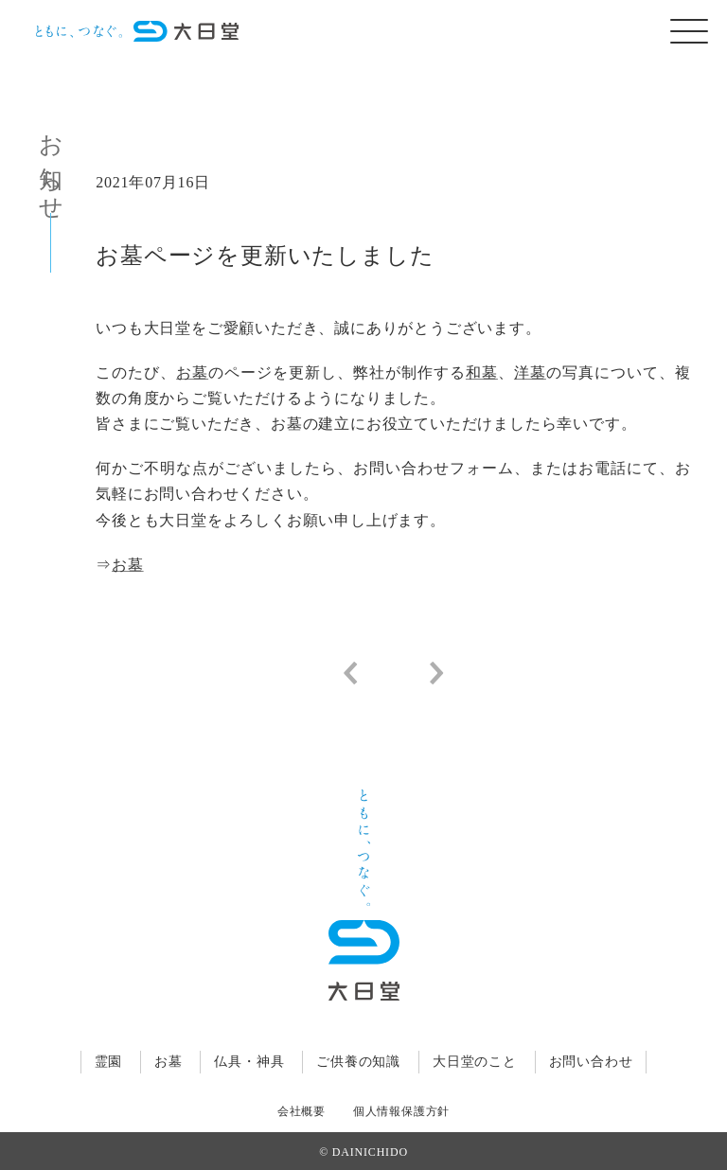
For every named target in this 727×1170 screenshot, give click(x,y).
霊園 (109, 1062)
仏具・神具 (249, 1062)
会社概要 (301, 1111)
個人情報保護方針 (401, 1111)
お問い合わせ (591, 1062)
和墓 (482, 372)
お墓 (192, 372)
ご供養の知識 (358, 1062)
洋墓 (530, 372)
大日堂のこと (475, 1062)
